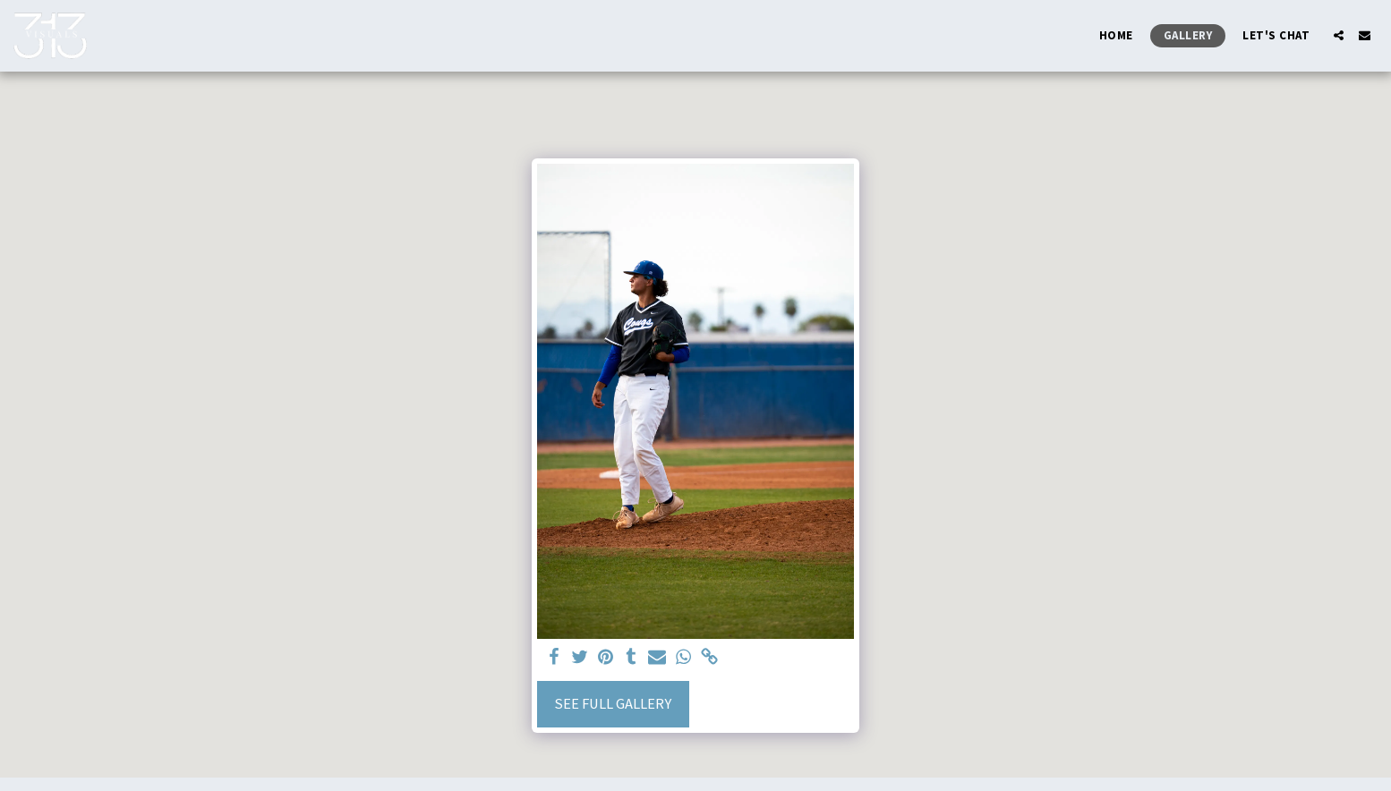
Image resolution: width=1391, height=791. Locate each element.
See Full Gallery (612, 703)
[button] (1339, 35)
